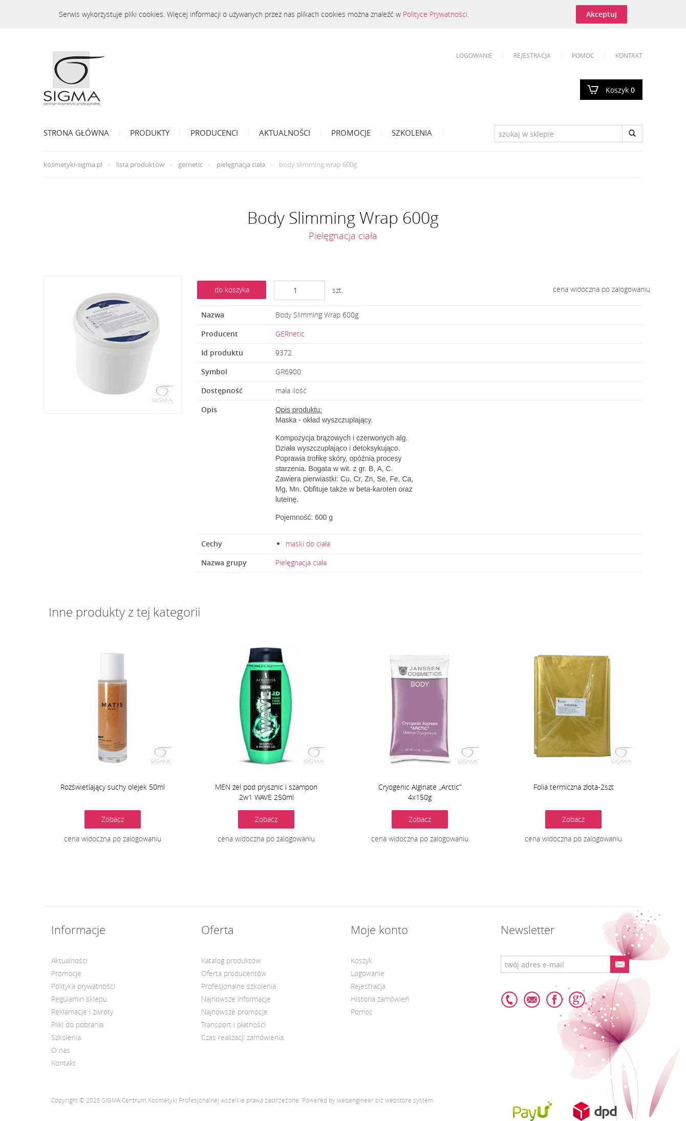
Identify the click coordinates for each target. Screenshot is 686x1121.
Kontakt (628, 55)
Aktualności (284, 133)
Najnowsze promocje (234, 1012)
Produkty (149, 133)
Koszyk (620, 90)
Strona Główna (76, 133)
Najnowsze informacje (236, 999)
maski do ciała (308, 543)
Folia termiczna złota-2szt (573, 787)
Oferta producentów (233, 973)
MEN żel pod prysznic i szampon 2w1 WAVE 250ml (266, 792)
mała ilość (291, 390)
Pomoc (583, 55)
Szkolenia (412, 133)
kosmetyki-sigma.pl (73, 164)
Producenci (214, 133)
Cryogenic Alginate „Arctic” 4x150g (419, 792)
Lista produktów (140, 164)
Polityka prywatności (83, 986)
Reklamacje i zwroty (82, 1012)
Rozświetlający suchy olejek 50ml (112, 787)
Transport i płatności (233, 1024)
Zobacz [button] (112, 819)
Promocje (351, 133)
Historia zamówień (380, 999)
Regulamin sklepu (79, 999)
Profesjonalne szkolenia (238, 986)
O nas (60, 1050)
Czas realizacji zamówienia (242, 1037)
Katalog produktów (231, 960)
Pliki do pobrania (77, 1024)
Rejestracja (532, 55)
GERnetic (190, 164)
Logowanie (474, 55)
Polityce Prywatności (435, 14)
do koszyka (232, 289)
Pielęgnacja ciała (241, 164)
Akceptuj (601, 14)
